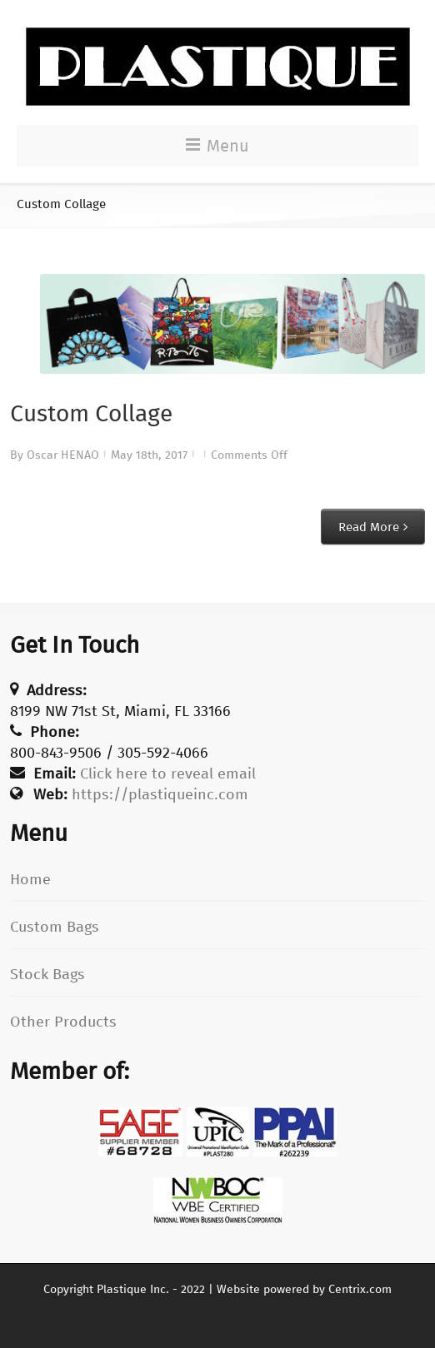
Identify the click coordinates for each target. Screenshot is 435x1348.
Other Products (63, 1021)
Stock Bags (47, 974)
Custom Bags (54, 927)
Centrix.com (360, 1289)
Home (30, 879)
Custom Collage (91, 413)
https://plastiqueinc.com (160, 794)
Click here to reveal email (168, 773)
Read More (368, 527)
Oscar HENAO (63, 455)
